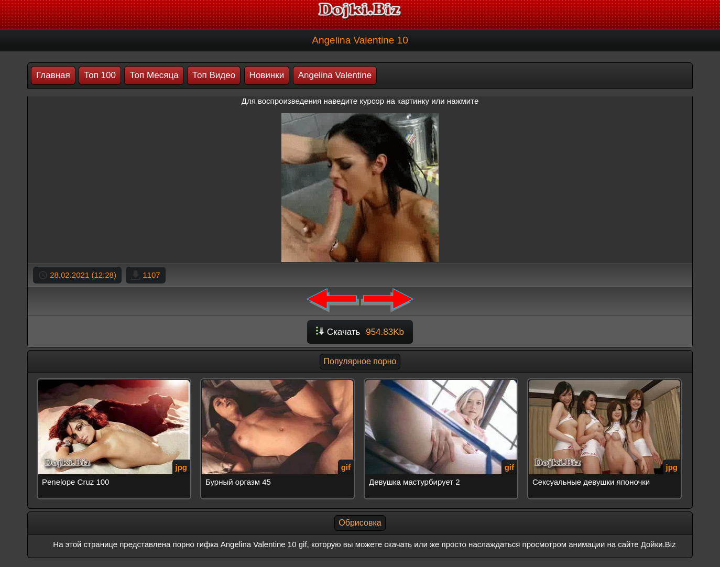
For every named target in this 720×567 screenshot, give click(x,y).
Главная (53, 75)
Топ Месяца (153, 75)
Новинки (267, 75)
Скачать (360, 331)
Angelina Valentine (335, 75)
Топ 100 (100, 75)
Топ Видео (213, 75)
